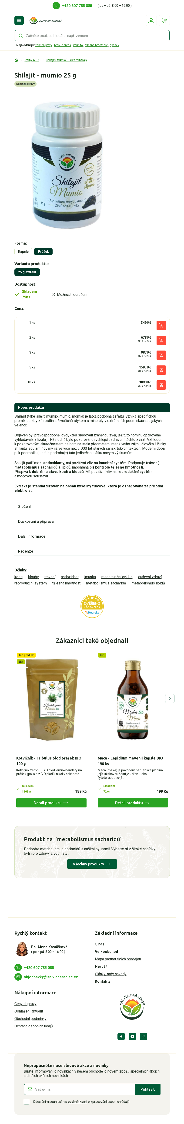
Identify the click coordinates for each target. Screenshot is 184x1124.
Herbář (101, 966)
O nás (99, 944)
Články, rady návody (111, 974)
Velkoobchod (106, 951)
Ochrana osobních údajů (33, 1026)
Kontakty (102, 981)
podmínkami (77, 1102)
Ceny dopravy (25, 1004)
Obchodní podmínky (30, 1018)
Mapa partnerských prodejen (118, 959)
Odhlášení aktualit (28, 1011)
